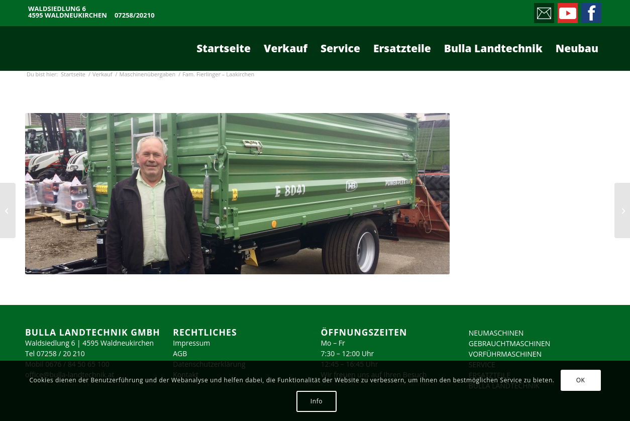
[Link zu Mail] (543, 10)
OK (580, 380)
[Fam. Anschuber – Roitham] (8, 210)
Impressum (191, 343)
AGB (180, 353)
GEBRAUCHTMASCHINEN (510, 343)
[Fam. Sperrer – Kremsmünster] (622, 210)
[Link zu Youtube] (567, 10)
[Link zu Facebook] (590, 10)
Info (316, 401)
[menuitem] (223, 48)
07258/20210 (135, 15)
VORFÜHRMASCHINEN (505, 354)
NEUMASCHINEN (496, 333)
